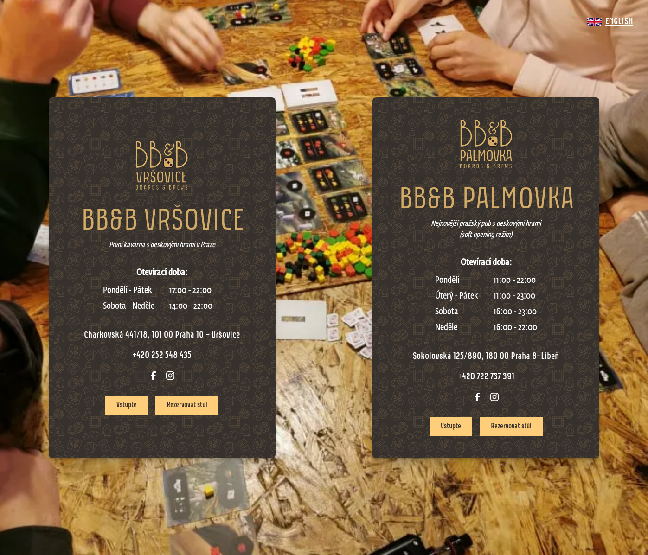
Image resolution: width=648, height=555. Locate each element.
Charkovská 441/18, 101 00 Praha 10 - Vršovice (162, 335)
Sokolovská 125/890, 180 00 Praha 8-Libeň (486, 356)
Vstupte (126, 405)
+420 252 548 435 (162, 355)
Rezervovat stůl (187, 405)
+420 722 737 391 (486, 377)
